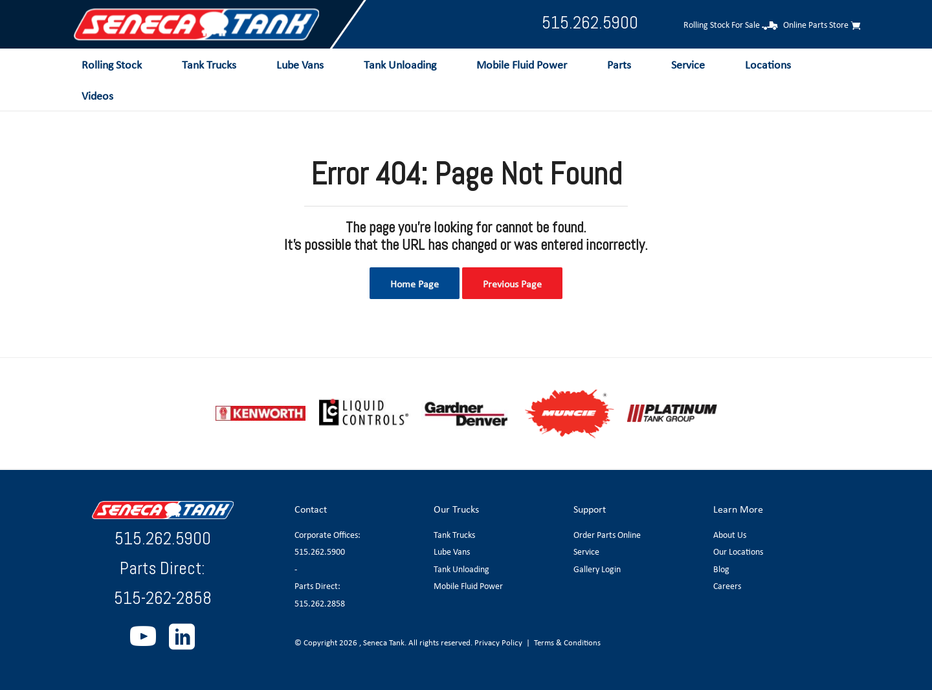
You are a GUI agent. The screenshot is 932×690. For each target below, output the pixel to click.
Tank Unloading (461, 569)
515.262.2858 (319, 603)
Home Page (414, 283)
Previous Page (512, 283)
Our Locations (738, 551)
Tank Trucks (454, 534)
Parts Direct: (317, 586)
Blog (721, 569)
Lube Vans (452, 551)
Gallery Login (597, 569)
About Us (729, 534)
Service (586, 551)
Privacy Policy (498, 642)
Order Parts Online (607, 534)
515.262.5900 (590, 22)
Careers (727, 586)
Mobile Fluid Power (468, 586)
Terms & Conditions (567, 642)
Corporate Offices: (327, 534)
